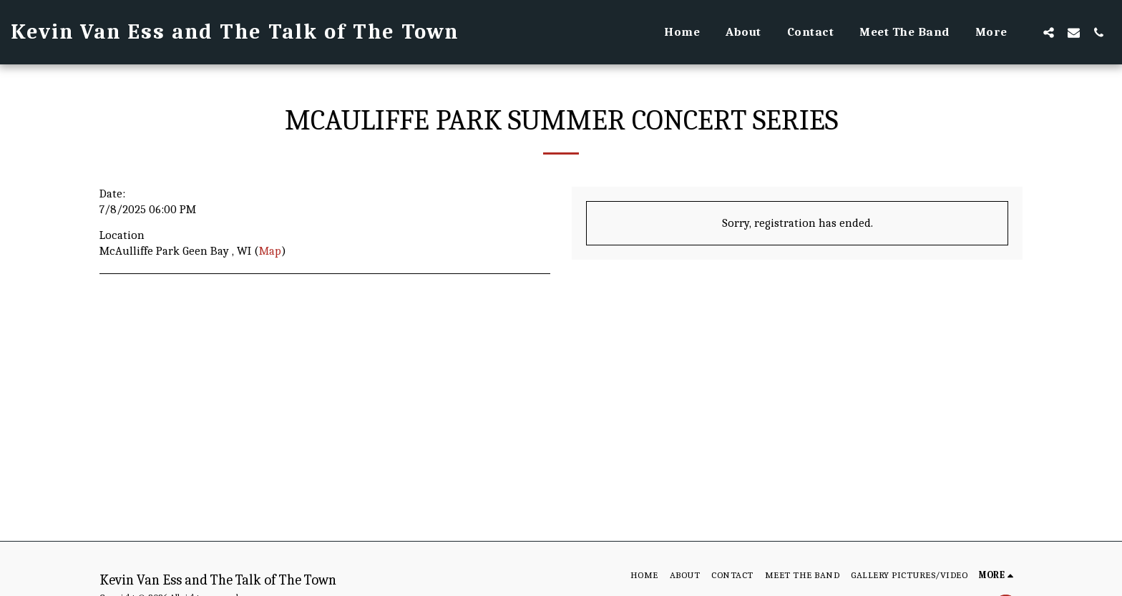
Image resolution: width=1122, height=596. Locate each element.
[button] (1048, 32)
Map (270, 251)
